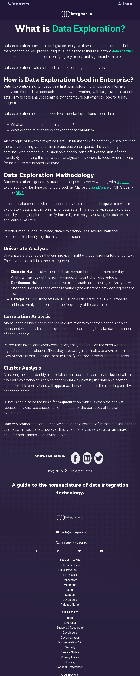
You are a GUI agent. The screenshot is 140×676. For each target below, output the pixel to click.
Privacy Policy (70, 657)
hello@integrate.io (71, 532)
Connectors (70, 580)
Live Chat (70, 622)
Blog (70, 618)
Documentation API (70, 642)
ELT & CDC (70, 575)
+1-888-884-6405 (71, 543)
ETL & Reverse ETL (70, 570)
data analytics (123, 51)
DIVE (20, 193)
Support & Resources (70, 627)
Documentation (70, 637)
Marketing (70, 585)
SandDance (100, 187)
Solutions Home (70, 565)
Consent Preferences (70, 667)
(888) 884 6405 (18, 3)
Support (70, 595)
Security (70, 647)
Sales (70, 590)
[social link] (37, 551)
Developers (70, 599)
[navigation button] (9, 14)
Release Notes (70, 604)
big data (123, 182)
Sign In (125, 3)
